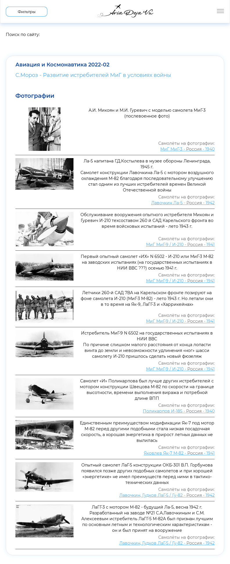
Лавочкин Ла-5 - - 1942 (183, 202)
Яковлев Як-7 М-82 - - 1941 (179, 453)
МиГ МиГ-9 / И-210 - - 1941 (180, 244)
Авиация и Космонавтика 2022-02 (62, 65)
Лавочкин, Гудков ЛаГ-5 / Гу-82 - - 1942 (167, 495)
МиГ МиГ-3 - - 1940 (187, 149)
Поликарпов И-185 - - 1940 (179, 411)
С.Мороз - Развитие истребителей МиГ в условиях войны (93, 75)
